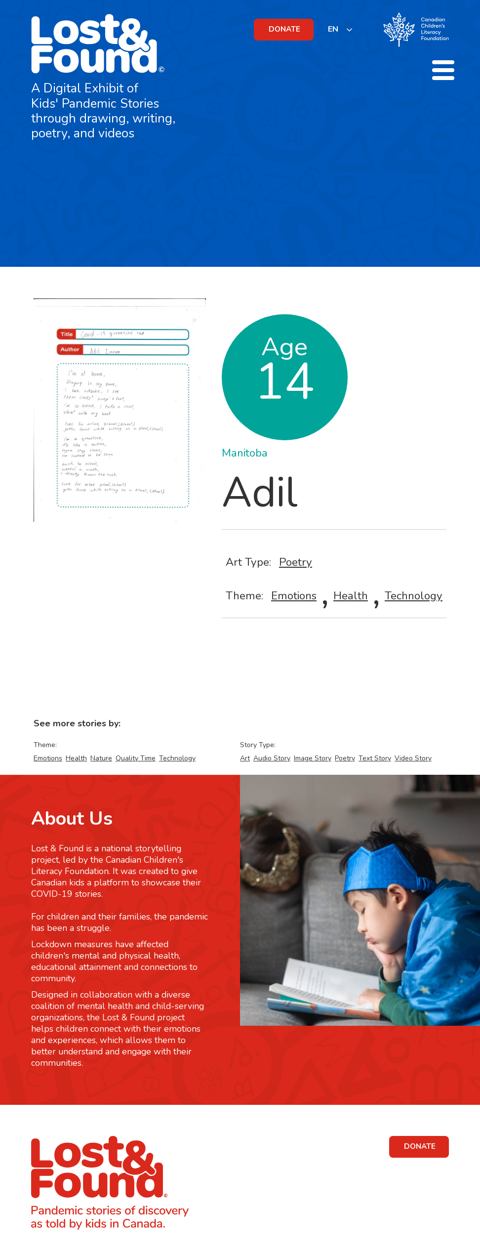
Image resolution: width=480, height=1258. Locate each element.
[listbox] (340, 29)
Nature (101, 758)
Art (245, 758)
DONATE (284, 29)
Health (350, 595)
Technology (413, 595)
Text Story (375, 758)
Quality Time (136, 758)
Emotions (294, 595)
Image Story (312, 758)
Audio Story (271, 758)
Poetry (295, 562)
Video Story (413, 758)
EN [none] (333, 29)
